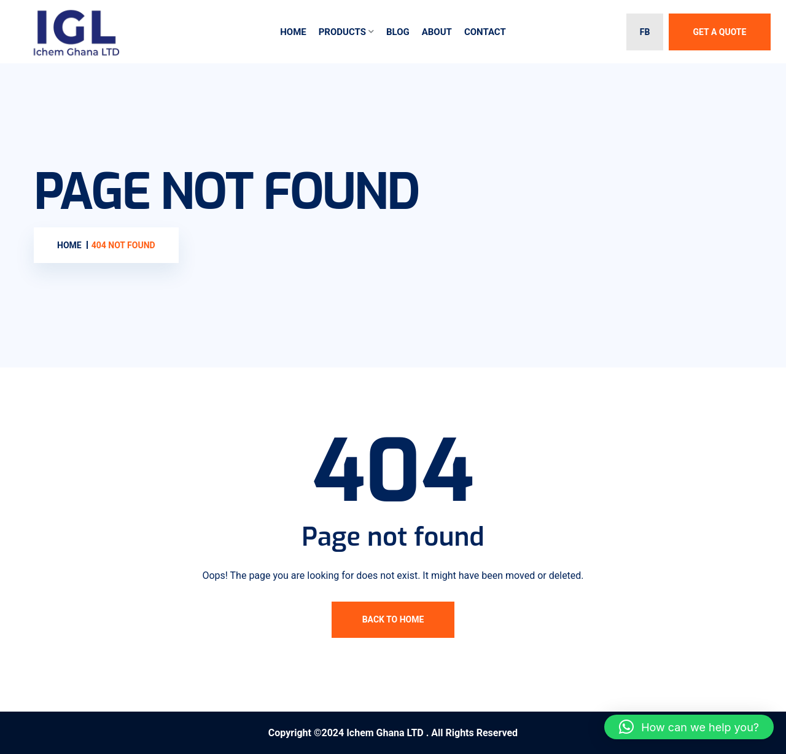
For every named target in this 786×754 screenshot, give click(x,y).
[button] (689, 727)
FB (645, 32)
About (437, 31)
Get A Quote (720, 32)
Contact (485, 31)
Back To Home (393, 619)
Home (293, 31)
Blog (398, 31)
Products (342, 31)
